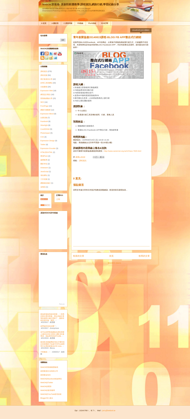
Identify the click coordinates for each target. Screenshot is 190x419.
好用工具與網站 (46, 83)
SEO (42, 102)
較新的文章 (78, 256)
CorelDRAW (45, 129)
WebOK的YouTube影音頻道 (51, 394)
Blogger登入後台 (46, 398)
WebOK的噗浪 (45, 386)
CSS (42, 137)
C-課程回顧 (68, 23)
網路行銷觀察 (45, 110)
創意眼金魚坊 (45, 375)
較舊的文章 (144, 256)
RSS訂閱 (104, 23)
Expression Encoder (48, 148)
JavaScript (44, 171)
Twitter (42, 144)
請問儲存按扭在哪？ (48, 326)
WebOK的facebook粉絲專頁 (51, 379)
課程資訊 (82, 161)
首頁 (111, 256)
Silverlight (44, 125)
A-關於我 (54, 23)
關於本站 (43, 164)
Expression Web (46, 91)
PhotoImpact (45, 133)
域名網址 (43, 175)
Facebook (44, 121)
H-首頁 (43, 23)
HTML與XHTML (46, 152)
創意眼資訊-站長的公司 (49, 371)
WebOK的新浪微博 (47, 390)
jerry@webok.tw (108, 410)
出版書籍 (43, 87)
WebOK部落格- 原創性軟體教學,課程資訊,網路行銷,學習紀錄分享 (80, 4)
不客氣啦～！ (45, 352)
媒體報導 (43, 160)
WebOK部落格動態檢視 (49, 367)
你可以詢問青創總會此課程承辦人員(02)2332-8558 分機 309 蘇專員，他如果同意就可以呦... (52, 334)
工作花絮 (43, 179)
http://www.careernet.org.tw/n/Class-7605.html (122, 151)
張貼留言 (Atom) (114, 263)
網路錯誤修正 (45, 183)
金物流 (43, 187)
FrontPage (44, 106)
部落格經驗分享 (46, 98)
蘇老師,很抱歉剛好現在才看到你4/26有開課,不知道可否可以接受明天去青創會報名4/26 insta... (52, 344)
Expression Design (47, 141)
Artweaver (44, 168)
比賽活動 (43, 118)
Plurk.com (61, 304)
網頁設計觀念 (45, 94)
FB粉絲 (80, 23)
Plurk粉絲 (92, 23)
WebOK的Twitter (46, 383)
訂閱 (58, 199)
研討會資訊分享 (46, 79)
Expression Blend (47, 114)
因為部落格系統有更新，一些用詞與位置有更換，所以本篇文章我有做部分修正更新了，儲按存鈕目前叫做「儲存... (52, 317)
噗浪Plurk (44, 156)
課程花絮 (43, 75)
